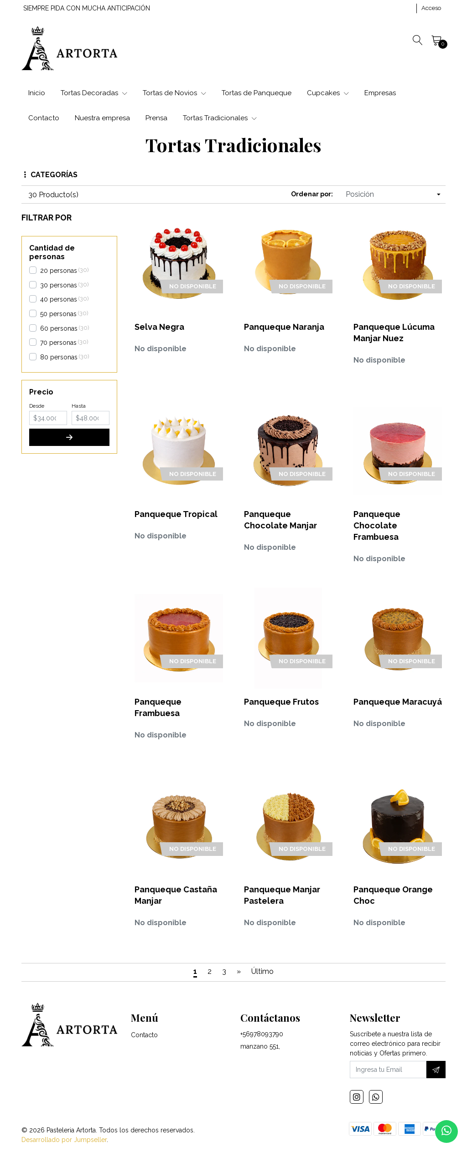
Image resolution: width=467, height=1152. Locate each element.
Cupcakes (328, 93)
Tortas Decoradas (94, 93)
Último (262, 971)
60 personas (59, 328)
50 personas (58, 313)
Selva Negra (159, 327)
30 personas (58, 285)
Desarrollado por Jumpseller (64, 1139)
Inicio (36, 93)
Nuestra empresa (102, 118)
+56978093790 (261, 1034)
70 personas (58, 342)
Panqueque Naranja (284, 327)
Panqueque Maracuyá (397, 702)
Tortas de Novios (174, 93)
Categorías (51, 174)
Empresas (380, 93)
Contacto (43, 118)
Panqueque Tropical (176, 514)
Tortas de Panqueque (256, 93)
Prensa (156, 118)
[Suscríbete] (436, 1069)
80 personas (59, 357)
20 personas (58, 270)
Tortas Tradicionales (220, 118)
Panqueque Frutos (281, 702)
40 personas (58, 299)
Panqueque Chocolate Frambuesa (376, 525)
